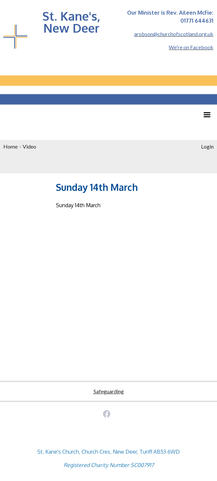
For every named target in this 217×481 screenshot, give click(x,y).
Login (207, 146)
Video (29, 146)
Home (10, 146)
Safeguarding (109, 391)
